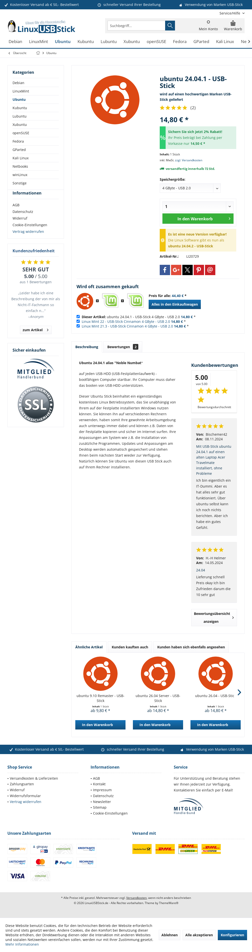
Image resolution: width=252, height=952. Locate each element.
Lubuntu (20, 116)
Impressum (102, 790)
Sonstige (20, 183)
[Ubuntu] (62, 41)
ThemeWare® (168, 903)
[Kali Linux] (225, 41)
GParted (19, 149)
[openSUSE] (156, 41)
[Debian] (15, 41)
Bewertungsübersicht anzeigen (214, 617)
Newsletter (102, 801)
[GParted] (201, 41)
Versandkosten (136, 898)
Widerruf (20, 227)
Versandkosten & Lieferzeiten (34, 778)
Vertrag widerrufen (28, 240)
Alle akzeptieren (199, 935)
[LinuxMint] (38, 41)
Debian (18, 82)
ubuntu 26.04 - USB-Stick (215, 695)
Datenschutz (23, 220)
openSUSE (21, 133)
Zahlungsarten (22, 784)
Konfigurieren (232, 935)
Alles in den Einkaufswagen (175, 304)
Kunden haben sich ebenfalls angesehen (191, 647)
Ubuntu (19, 99)
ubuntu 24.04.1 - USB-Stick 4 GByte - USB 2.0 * (139, 316)
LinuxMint (21, 91)
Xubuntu (20, 124)
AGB (16, 213)
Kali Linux (21, 158)
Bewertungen (122, 347)
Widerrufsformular (25, 795)
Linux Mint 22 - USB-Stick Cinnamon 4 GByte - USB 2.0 (126, 321)
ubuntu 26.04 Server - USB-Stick (158, 698)
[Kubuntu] (85, 41)
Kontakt (99, 784)
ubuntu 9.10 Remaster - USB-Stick (101, 698)
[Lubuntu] (108, 41)
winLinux (20, 174)
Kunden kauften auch (130, 647)
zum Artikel (35, 338)
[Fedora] (180, 41)
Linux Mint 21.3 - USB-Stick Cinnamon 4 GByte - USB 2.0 (127, 326)
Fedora (18, 141)
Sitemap (100, 807)
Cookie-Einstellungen (30, 233)
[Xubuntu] (131, 41)
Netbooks (20, 166)
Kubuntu (20, 107)
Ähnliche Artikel (89, 647)
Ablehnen (169, 935)
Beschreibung (86, 346)
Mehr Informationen (22, 944)
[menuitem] (230, 13)
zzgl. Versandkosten (188, 160)
